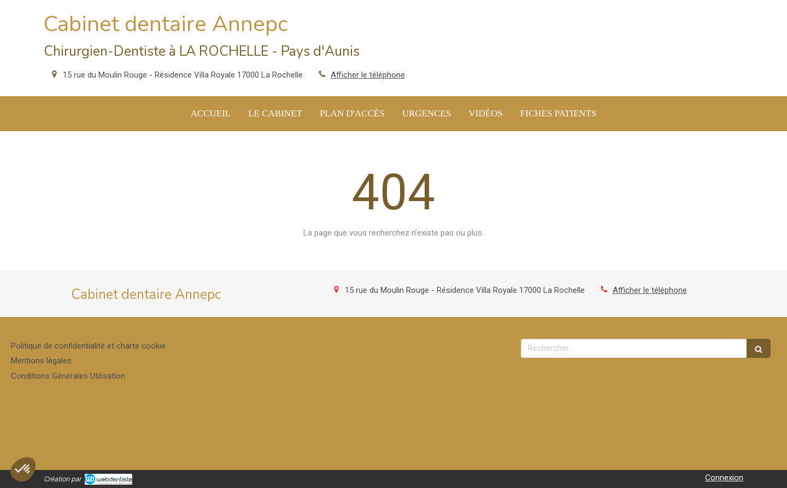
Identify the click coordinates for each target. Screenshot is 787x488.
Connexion (724, 478)
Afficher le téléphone (368, 75)
